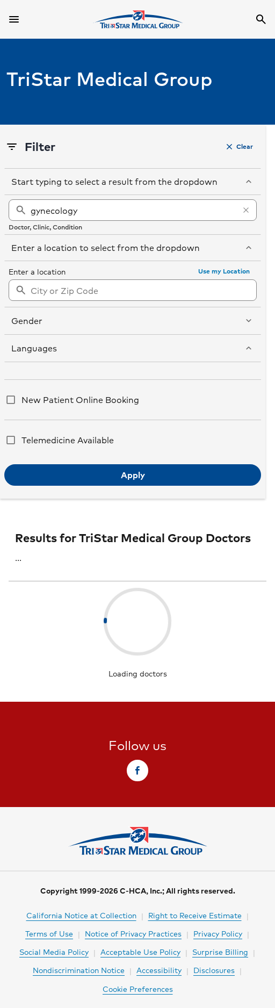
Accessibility (159, 970)
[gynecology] (133, 210)
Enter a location (37, 271)
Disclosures (214, 970)
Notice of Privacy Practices (133, 933)
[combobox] (133, 290)
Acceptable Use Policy (140, 951)
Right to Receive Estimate (195, 915)
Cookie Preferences (138, 989)
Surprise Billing (220, 951)
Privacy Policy (217, 933)
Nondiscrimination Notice (79, 970)
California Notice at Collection (81, 915)
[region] (132, 215)
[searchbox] (133, 215)
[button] (240, 146)
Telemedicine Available (67, 440)
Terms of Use (49, 933)
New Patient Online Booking (80, 399)
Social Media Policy (54, 951)
